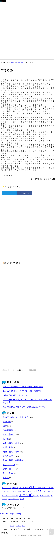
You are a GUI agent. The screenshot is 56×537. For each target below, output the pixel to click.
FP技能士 (30, 487)
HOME (12, 62)
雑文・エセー (9, 469)
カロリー (43, 496)
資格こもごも (9, 456)
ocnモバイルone (37, 491)
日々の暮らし (9, 434)
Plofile (12, 526)
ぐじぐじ (14, 491)
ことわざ (38, 488)
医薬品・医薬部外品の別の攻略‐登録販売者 (23, 386)
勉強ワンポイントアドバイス (16, 417)
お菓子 (48, 495)
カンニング (6, 488)
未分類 (6, 439)
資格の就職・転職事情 (13, 460)
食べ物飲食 (8, 473)
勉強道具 (7, 421)
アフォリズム (8, 491)
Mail (23, 526)
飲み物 (6, 477)
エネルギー (36, 495)
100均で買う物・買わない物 (16, 395)
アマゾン (22, 488)
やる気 (22, 499)
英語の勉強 (8, 447)
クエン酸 (26, 495)
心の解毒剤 (8, 430)
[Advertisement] (28, 30)
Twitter (18, 526)
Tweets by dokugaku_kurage (11, 514)
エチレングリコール (13, 499)
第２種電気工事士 (11, 443)
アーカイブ (6, 508)
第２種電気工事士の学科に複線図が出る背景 (24, 407)
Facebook (24, 193)
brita (48, 491)
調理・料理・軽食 (11, 452)
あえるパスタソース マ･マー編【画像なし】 (23, 391)
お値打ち (15, 488)
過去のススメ (19, 62)
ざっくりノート (22, 491)
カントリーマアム (12, 496)
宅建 (5, 426)
